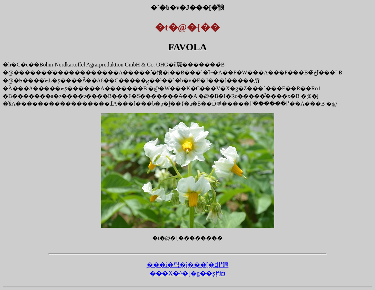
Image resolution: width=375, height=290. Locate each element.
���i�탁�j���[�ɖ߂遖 (188, 264)
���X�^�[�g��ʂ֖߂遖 (187, 273)
